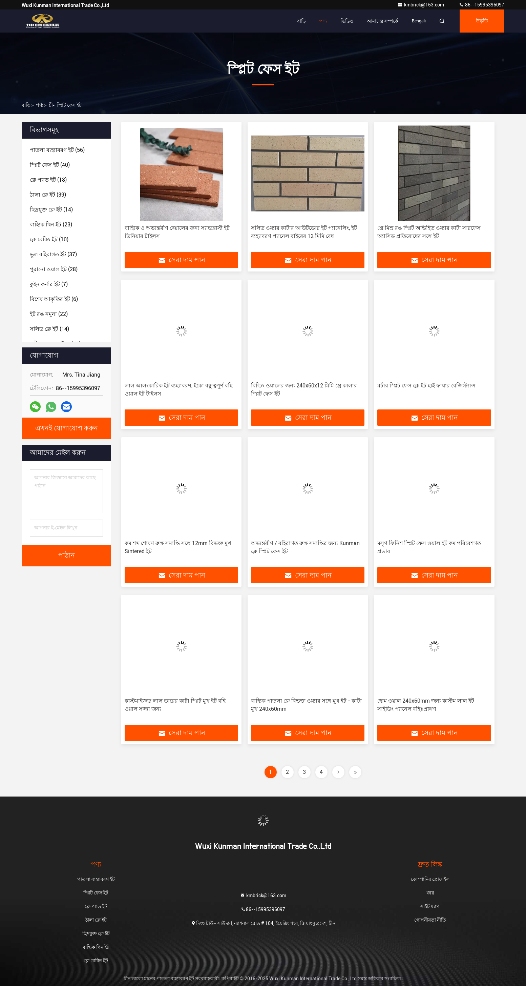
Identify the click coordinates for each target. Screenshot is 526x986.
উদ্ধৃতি (482, 21)
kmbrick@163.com (421, 4)
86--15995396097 (481, 4)
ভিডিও (346, 21)
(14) (51, 209)
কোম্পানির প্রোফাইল (430, 879)
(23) (51, 224)
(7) (49, 284)
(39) (48, 195)
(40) (50, 165)
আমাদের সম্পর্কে (382, 21)
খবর (430, 893)
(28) (54, 269)
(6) (54, 299)
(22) (49, 314)
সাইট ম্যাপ (430, 906)
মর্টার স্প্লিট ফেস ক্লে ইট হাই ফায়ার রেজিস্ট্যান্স (426, 385)
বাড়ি (301, 21)
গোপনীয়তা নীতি (430, 920)
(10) (49, 239)
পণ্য (323, 21)
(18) (48, 180)
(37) (53, 254)
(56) (57, 150)
